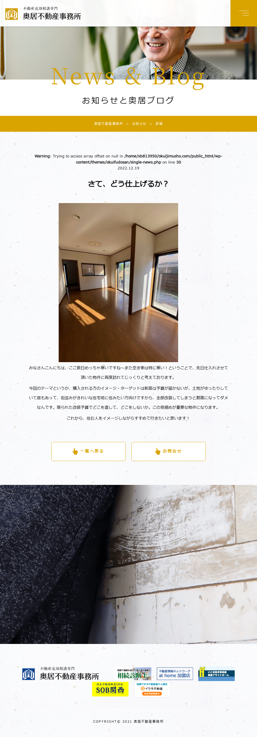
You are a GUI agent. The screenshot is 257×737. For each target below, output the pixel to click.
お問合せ (172, 451)
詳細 (155, 123)
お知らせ (135, 123)
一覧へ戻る (92, 451)
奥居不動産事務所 (108, 123)
